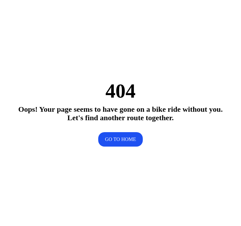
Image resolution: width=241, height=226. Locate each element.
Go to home (120, 139)
